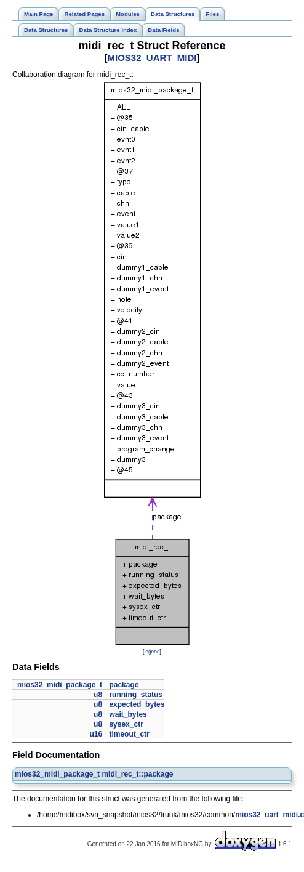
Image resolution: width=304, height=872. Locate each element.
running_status (135, 694)
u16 (95, 734)
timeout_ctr (129, 734)
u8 (98, 694)
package (123, 684)
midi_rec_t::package (137, 774)
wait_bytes (127, 714)
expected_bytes (136, 704)
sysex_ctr (126, 724)
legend (151, 651)
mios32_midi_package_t (59, 684)
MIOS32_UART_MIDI (151, 57)
